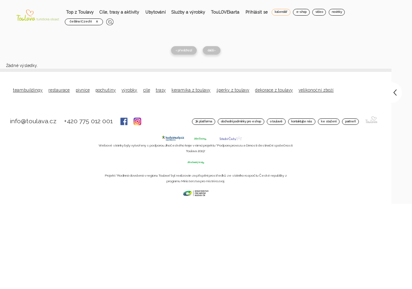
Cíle (146, 90)
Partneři (350, 121)
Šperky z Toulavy (232, 90)
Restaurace (59, 90)
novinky (337, 12)
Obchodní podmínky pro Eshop (241, 121)
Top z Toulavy (80, 12)
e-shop (301, 12)
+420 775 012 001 (89, 121)
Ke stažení (328, 121)
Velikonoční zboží (316, 90)
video (319, 12)
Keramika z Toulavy (190, 90)
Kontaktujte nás (301, 121)
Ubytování (155, 12)
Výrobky (129, 90)
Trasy (161, 90)
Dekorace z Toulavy (274, 90)
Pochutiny (105, 90)
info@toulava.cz (34, 121)
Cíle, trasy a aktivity (119, 12)
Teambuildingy (28, 90)
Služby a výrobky (188, 12)
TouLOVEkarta (225, 12)
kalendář (281, 12)
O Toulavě (276, 121)
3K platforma (203, 121)
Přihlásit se (256, 12)
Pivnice (83, 90)
